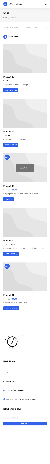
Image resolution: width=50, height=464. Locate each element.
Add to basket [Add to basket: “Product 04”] (11, 145)
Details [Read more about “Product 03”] (8, 199)
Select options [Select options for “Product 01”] (11, 308)
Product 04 (8, 131)
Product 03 (8, 186)
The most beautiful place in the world (21, 399)
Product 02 (8, 240)
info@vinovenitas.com (15, 390)
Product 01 (8, 295)
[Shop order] (36, 27)
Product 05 (8, 77)
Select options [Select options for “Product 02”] (11, 254)
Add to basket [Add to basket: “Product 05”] (11, 90)
